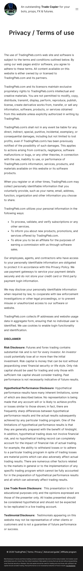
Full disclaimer (70, 565)
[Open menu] (77, 9)
